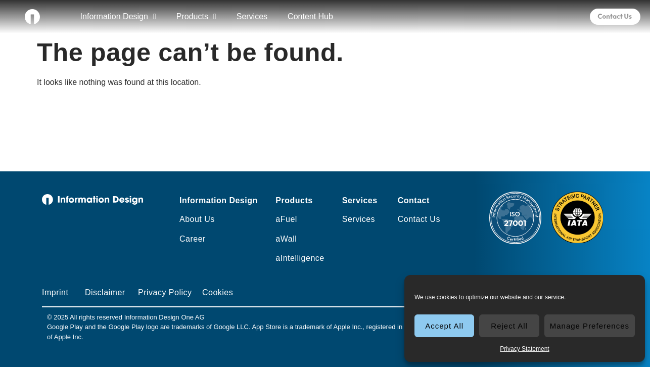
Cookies (217, 292)
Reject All (509, 326)
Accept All (444, 326)
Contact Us (419, 219)
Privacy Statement (524, 348)
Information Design (118, 17)
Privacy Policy (165, 292)
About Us (197, 219)
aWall (286, 239)
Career (192, 239)
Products (196, 17)
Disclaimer (105, 292)
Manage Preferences (589, 326)
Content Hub (310, 16)
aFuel (286, 219)
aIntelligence (299, 258)
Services (252, 16)
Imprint (55, 292)
